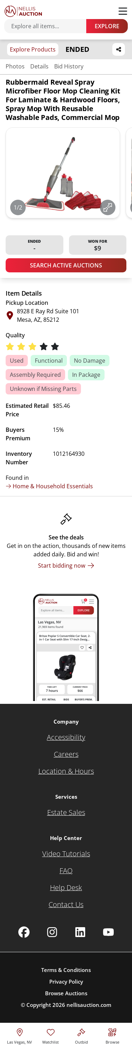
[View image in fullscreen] (107, 207)
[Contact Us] (66, 905)
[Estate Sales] (66, 812)
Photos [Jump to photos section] (15, 66)
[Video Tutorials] (66, 854)
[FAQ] (66, 871)
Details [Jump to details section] (39, 66)
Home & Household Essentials (49, 486)
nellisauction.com (89, 1004)
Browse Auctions (66, 993)
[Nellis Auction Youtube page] (108, 932)
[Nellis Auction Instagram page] (52, 932)
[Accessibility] (66, 737)
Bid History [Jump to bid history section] (68, 66)
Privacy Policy (66, 981)
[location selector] (19, 1035)
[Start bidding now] (66, 565)
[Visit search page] (112, 1035)
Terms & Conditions (66, 969)
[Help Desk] (66, 888)
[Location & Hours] (66, 771)
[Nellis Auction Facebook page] (24, 932)
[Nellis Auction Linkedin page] (80, 932)
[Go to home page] (23, 11)
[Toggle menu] (123, 11)
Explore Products (33, 49)
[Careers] (66, 754)
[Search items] (48, 26)
